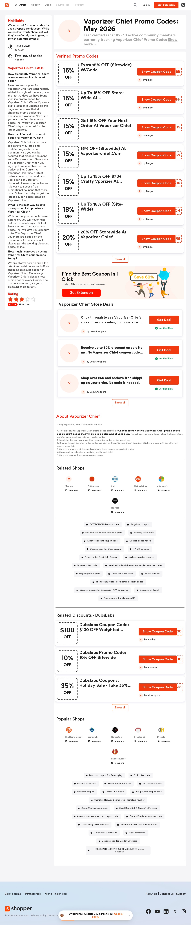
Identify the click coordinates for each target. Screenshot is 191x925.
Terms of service (57, 913)
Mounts (69, 486)
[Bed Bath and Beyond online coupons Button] (102, 533)
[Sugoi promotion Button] (135, 833)
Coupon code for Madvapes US (119, 598)
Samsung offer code (144, 533)
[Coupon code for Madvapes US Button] (118, 598)
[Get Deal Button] (164, 320)
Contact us (167, 891)
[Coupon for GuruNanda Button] (104, 833)
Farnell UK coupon (115, 792)
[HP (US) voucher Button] (140, 549)
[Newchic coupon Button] (84, 792)
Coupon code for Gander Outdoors (119, 841)
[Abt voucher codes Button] (150, 784)
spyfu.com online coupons (141, 557)
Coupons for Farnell (149, 590)
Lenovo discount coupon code (102, 541)
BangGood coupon (140, 524)
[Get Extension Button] (81, 293)
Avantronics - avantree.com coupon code (97, 816)
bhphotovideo (118, 759)
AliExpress (93, 486)
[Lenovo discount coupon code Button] (101, 541)
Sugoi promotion (137, 833)
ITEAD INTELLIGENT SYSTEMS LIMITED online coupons (119, 849)
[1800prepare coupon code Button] (147, 792)
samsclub (93, 737)
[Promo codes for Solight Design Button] (99, 557)
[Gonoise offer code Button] (86, 565)
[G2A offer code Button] (141, 775)
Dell (113, 486)
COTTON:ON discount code (104, 524)
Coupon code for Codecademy (105, 549)
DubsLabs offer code (122, 574)
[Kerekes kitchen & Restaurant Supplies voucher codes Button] (134, 565)
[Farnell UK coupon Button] (113, 792)
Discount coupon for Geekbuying (105, 775)
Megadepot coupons (89, 574)
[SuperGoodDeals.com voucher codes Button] (137, 825)
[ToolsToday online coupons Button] (93, 825)
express (115, 508)
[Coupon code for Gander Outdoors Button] (118, 841)
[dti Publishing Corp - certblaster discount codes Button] (118, 582)
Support (181, 891)
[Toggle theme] (183, 5)
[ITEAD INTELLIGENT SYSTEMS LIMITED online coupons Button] (118, 849)
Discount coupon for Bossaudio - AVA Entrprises (104, 590)
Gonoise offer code (87, 565)
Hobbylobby (140, 486)
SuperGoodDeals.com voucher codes (139, 825)
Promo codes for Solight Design (101, 557)
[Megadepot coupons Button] (88, 574)
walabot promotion (86, 784)
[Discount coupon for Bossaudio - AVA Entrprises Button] (102, 590)
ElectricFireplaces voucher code (146, 816)
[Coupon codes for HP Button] (139, 541)
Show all (120, 707)
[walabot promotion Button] (85, 784)
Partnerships (33, 891)
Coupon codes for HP (140, 541)
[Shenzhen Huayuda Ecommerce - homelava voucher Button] (118, 800)
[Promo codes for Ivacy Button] (118, 784)
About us (151, 891)
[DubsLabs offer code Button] (121, 574)
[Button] (146, 5)
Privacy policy (38, 913)
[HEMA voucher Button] (150, 574)
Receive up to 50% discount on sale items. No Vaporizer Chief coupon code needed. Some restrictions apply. (112, 352)
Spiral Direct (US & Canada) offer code (138, 808)
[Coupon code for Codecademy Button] (104, 549)
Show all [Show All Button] (120, 259)
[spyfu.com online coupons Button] (140, 557)
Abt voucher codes (152, 784)
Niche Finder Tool (55, 891)
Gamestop (116, 737)
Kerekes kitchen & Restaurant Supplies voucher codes (135, 565)
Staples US (139, 737)
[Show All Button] (120, 707)
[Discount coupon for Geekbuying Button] (104, 775)
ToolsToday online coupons (95, 825)
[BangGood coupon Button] (138, 524)
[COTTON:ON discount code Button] (103, 524)
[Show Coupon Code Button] (156, 72)
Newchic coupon (85, 792)
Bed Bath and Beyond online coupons (103, 533)
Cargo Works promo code (94, 808)
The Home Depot (73, 737)
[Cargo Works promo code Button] (93, 808)
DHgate (161, 737)
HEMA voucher (152, 574)
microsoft (162, 486)
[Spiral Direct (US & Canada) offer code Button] (137, 808)
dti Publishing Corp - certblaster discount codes (119, 582)
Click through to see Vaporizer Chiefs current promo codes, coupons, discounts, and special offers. (112, 322)
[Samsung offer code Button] (142, 533)
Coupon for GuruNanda (105, 833)
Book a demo (13, 891)
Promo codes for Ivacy (119, 784)
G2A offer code (142, 775)
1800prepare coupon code (148, 792)
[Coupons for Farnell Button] (148, 590)
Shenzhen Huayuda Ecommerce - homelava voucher (119, 800)
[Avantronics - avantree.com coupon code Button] (96, 816)
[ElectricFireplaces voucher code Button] (144, 816)
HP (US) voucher (141, 549)
